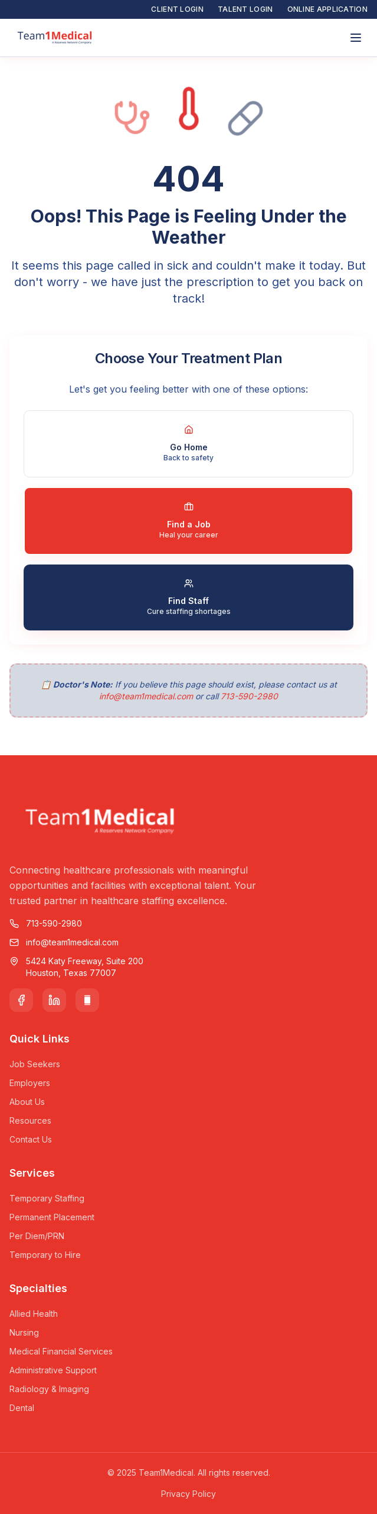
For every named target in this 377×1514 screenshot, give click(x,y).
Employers (29, 1083)
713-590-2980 (249, 696)
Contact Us (30, 1139)
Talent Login (245, 9)
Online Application (327, 9)
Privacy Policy (188, 1494)
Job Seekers (34, 1064)
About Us (27, 1102)
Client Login (177, 9)
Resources (30, 1120)
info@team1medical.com (146, 696)
